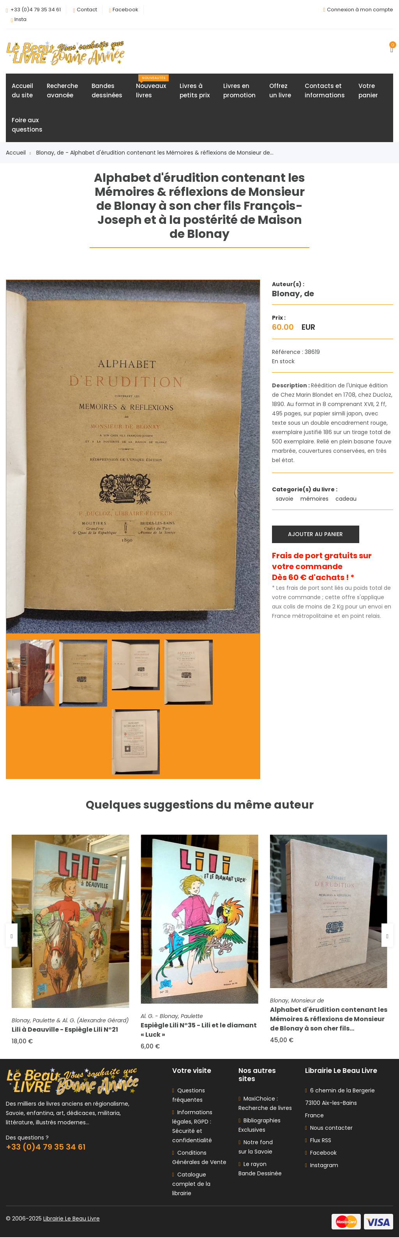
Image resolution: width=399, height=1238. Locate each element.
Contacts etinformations (325, 91)
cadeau (346, 499)
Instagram (321, 1166)
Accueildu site (22, 91)
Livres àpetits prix (195, 91)
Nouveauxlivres (152, 87)
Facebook (125, 9)
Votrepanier (368, 91)
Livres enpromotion (239, 91)
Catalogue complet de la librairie (191, 1184)
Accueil (18, 153)
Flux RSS (318, 1141)
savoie (285, 499)
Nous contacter (329, 1128)
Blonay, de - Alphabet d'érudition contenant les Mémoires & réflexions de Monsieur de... (155, 153)
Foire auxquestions (27, 125)
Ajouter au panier (315, 534)
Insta (20, 19)
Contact (87, 9)
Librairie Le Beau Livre (71, 1219)
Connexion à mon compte (360, 9)
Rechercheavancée (62, 91)
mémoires (315, 499)
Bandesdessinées (107, 91)
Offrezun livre (280, 91)
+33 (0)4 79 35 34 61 (36, 9)
